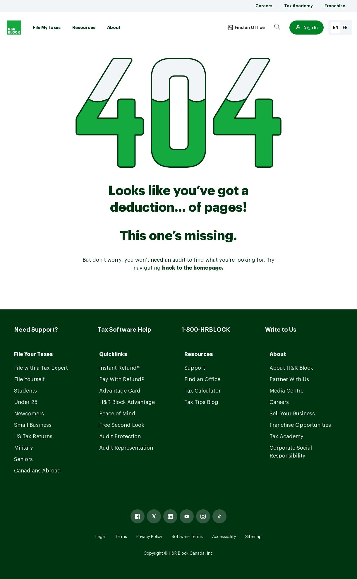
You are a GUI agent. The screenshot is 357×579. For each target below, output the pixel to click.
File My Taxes (47, 27)
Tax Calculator (202, 390)
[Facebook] (138, 516)
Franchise (335, 6)
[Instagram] (203, 516)
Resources (83, 27)
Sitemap (253, 537)
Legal (100, 537)
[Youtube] (187, 516)
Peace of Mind (117, 413)
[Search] (277, 27)
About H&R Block (291, 368)
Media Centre (286, 390)
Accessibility (224, 537)
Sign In (306, 27)
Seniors (23, 459)
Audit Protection (120, 436)
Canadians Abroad (37, 470)
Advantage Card (119, 390)
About (114, 27)
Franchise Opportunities (300, 425)
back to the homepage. (192, 267)
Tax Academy (298, 6)
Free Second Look (121, 425)
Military (23, 447)
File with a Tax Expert (41, 368)
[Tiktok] (219, 516)
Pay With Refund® (121, 379)
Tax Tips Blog (201, 402)
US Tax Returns (33, 436)
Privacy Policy (149, 537)
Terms (121, 537)
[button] (306, 27)
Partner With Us (289, 379)
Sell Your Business (292, 413)
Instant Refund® (119, 368)
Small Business (33, 425)
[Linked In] (170, 516)
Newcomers (29, 413)
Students (25, 390)
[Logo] (14, 27)
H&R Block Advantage (127, 402)
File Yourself (29, 379)
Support (194, 368)
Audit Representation (126, 447)
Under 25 (25, 402)
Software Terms (187, 537)
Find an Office (202, 379)
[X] (154, 516)
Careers (263, 6)
